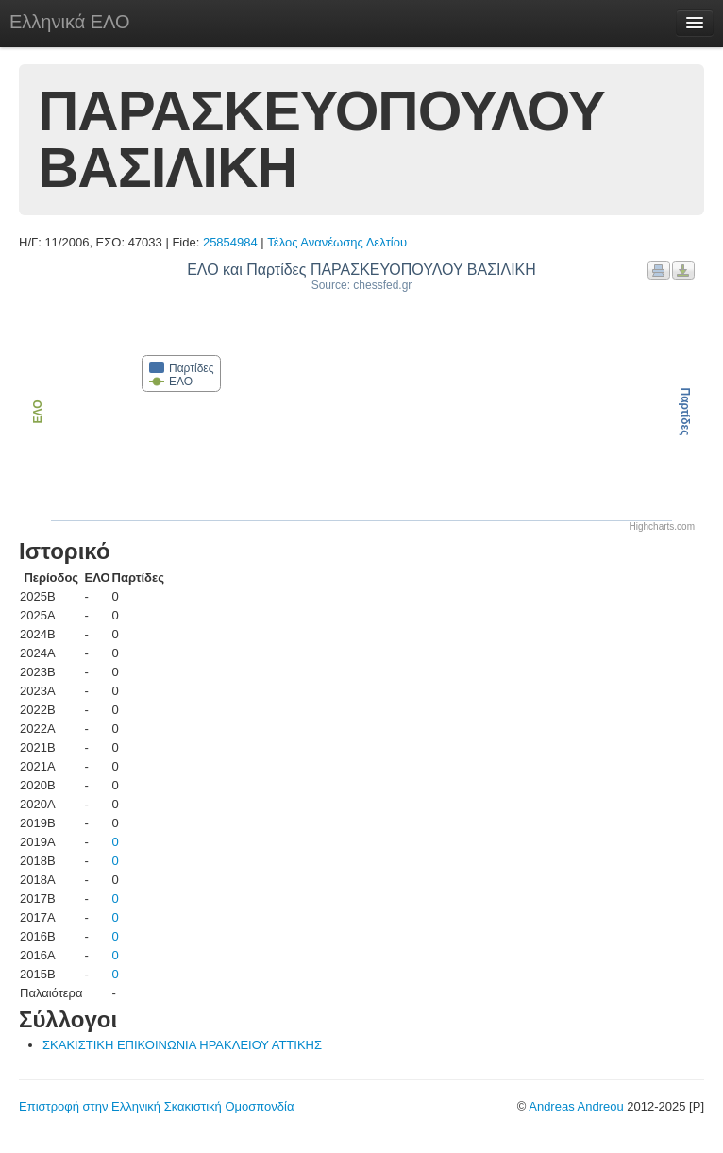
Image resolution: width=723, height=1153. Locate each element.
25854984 (230, 242)
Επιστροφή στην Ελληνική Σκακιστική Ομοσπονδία (156, 1106)
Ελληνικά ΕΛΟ (69, 21)
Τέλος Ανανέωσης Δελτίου (337, 242)
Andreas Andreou (576, 1106)
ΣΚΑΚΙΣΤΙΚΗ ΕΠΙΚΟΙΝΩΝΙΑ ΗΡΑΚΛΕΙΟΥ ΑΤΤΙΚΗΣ (182, 1045)
